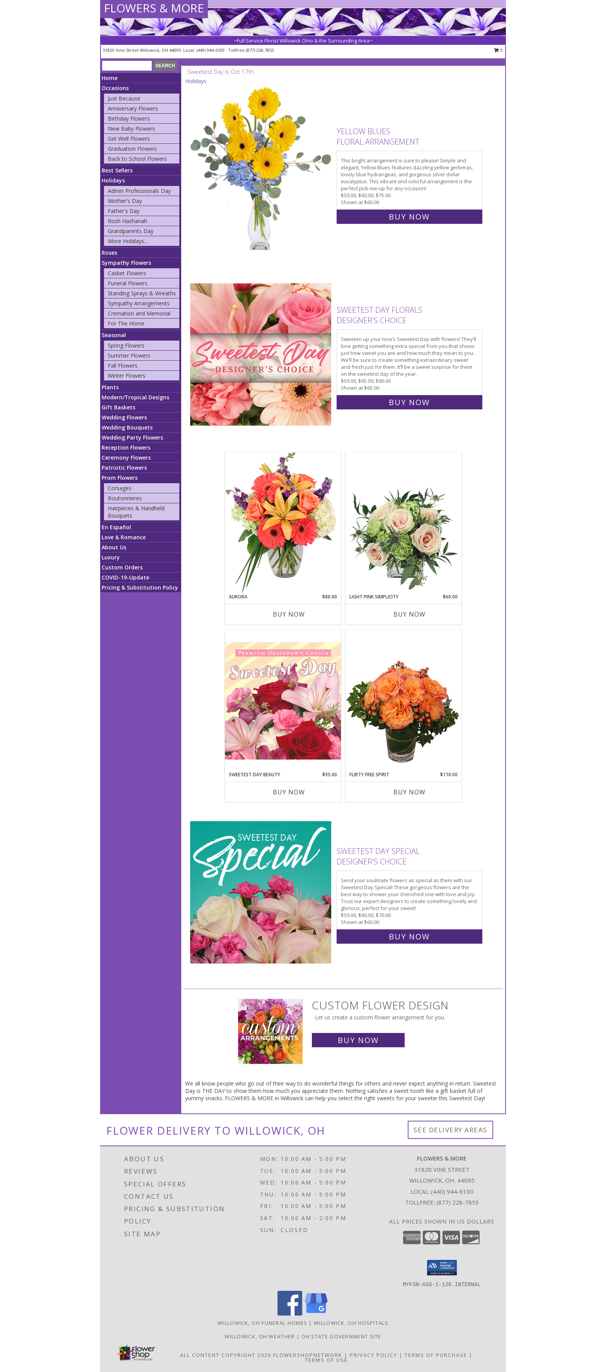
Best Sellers (117, 170)
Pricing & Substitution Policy (140, 587)
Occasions (115, 88)
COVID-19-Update (125, 577)
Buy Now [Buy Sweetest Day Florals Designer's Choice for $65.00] (409, 402)
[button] (442, 1267)
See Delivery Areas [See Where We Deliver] (450, 1129)
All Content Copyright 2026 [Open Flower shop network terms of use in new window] (225, 1355)
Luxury (111, 557)
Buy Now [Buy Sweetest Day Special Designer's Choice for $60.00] (409, 936)
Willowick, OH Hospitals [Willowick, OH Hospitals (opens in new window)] (351, 1322)
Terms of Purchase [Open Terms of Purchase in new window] (436, 1355)
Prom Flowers (120, 477)
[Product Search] (127, 66)
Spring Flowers (126, 345)
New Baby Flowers (131, 128)
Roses (109, 252)
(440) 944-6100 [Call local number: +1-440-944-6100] (211, 50)
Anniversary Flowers (133, 108)
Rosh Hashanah (127, 221)
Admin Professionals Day (139, 190)
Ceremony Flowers (126, 457)
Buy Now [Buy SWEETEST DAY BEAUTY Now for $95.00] (289, 792)
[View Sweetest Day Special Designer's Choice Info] (261, 892)
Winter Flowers (126, 375)
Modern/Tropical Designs (135, 397)
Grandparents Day (130, 231)
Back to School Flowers (137, 158)
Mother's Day (125, 201)
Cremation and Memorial (139, 313)
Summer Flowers (129, 355)
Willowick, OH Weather (259, 1336)
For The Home (126, 323)
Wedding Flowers (124, 417)
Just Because (124, 98)
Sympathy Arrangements (139, 303)
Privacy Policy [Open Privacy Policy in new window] (373, 1355)
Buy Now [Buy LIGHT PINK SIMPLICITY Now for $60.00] (409, 614)
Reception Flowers (126, 447)
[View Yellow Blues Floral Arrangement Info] (261, 172)
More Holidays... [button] (128, 241)
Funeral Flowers (128, 283)
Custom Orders (122, 567)
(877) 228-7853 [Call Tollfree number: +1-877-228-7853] (457, 1202)
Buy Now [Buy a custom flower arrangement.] (358, 1040)
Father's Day (124, 211)
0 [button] (498, 50)
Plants (110, 387)
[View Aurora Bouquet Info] (283, 522)
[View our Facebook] (289, 1313)
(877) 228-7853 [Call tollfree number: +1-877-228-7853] (260, 50)
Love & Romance (124, 537)
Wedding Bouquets (127, 427)
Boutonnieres (125, 498)
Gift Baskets (118, 407)
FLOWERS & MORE (154, 8)
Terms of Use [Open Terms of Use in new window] (326, 1360)
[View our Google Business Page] (316, 1313)
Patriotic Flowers (124, 467)
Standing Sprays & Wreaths (142, 293)
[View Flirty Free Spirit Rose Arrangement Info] (403, 700)
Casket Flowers (127, 273)
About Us (114, 547)
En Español (116, 527)
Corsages (119, 488)
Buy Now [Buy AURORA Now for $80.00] (289, 614)
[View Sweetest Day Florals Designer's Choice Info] (261, 354)
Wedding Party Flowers (132, 437)
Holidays (113, 180)
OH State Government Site (341, 1336)
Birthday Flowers (129, 118)
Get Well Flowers (129, 138)
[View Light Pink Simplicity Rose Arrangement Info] (403, 522)
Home (109, 78)
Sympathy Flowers (126, 262)
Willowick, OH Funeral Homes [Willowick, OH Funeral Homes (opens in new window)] (262, 1322)
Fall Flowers (123, 365)
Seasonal (114, 335)
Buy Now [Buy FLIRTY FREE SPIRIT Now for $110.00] (409, 792)
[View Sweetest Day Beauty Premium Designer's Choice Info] (283, 700)
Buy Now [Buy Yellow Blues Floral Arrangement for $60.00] (409, 216)
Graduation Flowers (132, 148)
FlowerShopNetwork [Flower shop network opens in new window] (307, 1355)
